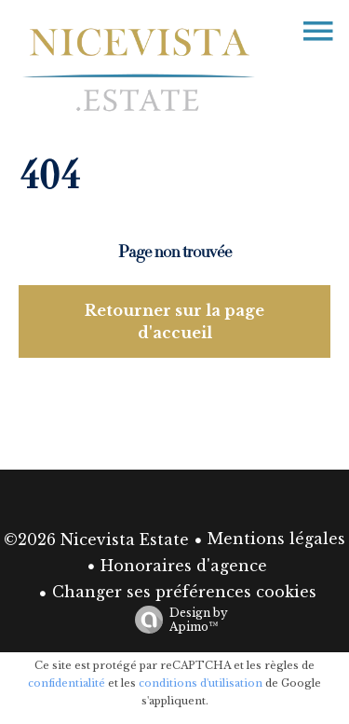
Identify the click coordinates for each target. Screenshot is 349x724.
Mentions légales (276, 538)
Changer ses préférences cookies (184, 591)
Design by (177, 620)
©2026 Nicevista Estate (96, 539)
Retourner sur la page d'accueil (174, 321)
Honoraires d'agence (184, 565)
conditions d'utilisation (200, 683)
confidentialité (66, 683)
